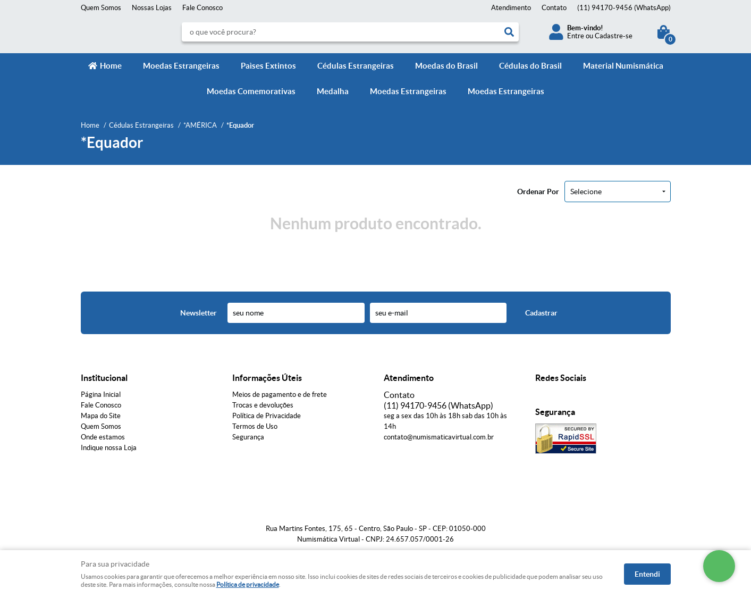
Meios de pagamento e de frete (279, 394)
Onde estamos (103, 437)
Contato (554, 8)
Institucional (104, 378)
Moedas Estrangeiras (181, 65)
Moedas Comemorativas (251, 91)
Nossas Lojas (152, 8)
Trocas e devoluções (262, 405)
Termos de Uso (254, 426)
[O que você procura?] (509, 31)
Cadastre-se (613, 36)
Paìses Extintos (268, 65)
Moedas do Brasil (446, 65)
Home (111, 65)
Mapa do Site (101, 416)
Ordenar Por (538, 191)
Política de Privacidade (266, 416)
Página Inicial (101, 394)
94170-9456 (624, 8)
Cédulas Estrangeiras (355, 65)
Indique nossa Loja (109, 448)
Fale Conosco (202, 8)
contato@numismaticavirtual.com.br (439, 437)
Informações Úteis (267, 378)
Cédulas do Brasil (530, 65)
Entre (575, 36)
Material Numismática (623, 65)
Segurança (248, 437)
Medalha (333, 91)
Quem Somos (101, 8)
